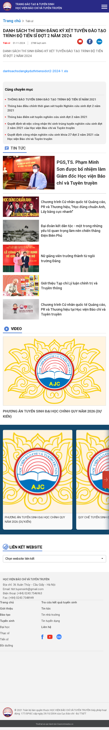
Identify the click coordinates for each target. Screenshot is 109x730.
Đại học (5, 627)
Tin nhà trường (50, 614)
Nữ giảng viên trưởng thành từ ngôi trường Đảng (68, 258)
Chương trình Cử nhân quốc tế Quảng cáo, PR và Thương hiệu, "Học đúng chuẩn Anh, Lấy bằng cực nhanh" (73, 206)
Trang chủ (12, 20)
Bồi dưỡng (6, 645)
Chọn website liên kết (19, 558)
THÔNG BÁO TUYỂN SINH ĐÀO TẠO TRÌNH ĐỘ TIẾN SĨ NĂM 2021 (51, 99)
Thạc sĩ (4, 633)
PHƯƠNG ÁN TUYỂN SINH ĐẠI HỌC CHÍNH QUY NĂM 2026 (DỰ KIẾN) (52, 413)
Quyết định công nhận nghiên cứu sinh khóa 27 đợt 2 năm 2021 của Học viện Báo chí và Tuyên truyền (53, 137)
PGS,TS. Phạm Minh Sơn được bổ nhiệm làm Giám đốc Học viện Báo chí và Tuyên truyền (81, 173)
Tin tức (46, 608)
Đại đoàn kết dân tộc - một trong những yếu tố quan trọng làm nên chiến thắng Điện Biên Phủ (71, 230)
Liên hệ (46, 627)
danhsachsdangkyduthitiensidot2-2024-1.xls (35, 71)
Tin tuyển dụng (50, 621)
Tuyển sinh (7, 621)
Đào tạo (5, 614)
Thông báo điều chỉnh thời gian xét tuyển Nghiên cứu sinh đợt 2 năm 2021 (53, 108)
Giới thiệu (6, 608)
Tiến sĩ (29, 21)
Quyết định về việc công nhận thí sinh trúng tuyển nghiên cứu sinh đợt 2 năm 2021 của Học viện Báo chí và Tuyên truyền (54, 126)
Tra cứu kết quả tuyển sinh (59, 602)
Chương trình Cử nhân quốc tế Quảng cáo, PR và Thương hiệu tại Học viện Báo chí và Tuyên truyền (73, 309)
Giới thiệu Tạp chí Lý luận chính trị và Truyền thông (69, 285)
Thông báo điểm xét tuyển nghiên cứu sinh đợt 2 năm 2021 (47, 117)
